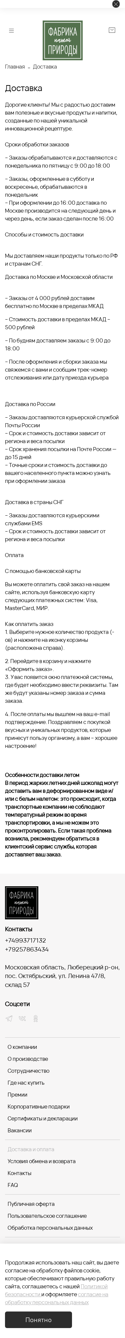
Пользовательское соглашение (47, 1215)
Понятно (38, 1319)
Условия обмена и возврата (42, 1161)
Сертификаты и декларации (43, 1118)
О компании (22, 1047)
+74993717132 (25, 940)
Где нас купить (26, 1082)
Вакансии (20, 1130)
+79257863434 (27, 949)
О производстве (28, 1058)
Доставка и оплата (31, 1149)
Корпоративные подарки (39, 1106)
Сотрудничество (28, 1070)
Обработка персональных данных (50, 1227)
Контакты (19, 1173)
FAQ (13, 1185)
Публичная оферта (31, 1204)
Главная (15, 66)
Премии (17, 1094)
